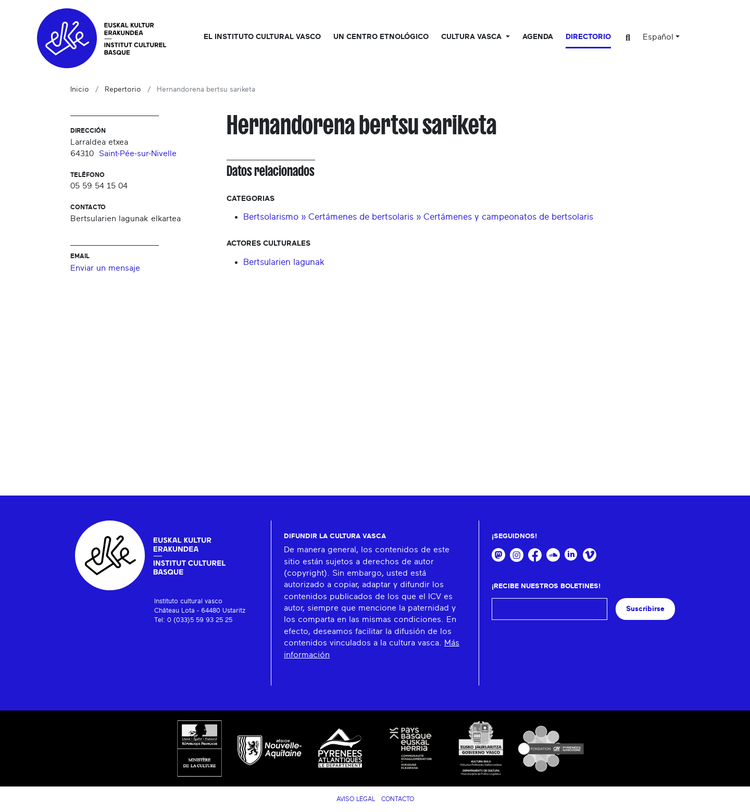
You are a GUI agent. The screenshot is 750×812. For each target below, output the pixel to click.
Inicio (79, 89)
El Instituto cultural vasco (262, 37)
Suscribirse (645, 609)
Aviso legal (355, 799)
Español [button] (658, 37)
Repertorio (123, 89)
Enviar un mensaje (105, 268)
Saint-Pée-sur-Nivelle (138, 153)
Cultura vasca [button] (472, 37)
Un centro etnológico (381, 37)
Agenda (537, 37)
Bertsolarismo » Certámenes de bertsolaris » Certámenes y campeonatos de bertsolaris (418, 216)
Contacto (397, 799)
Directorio (588, 37)
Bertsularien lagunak (283, 262)
